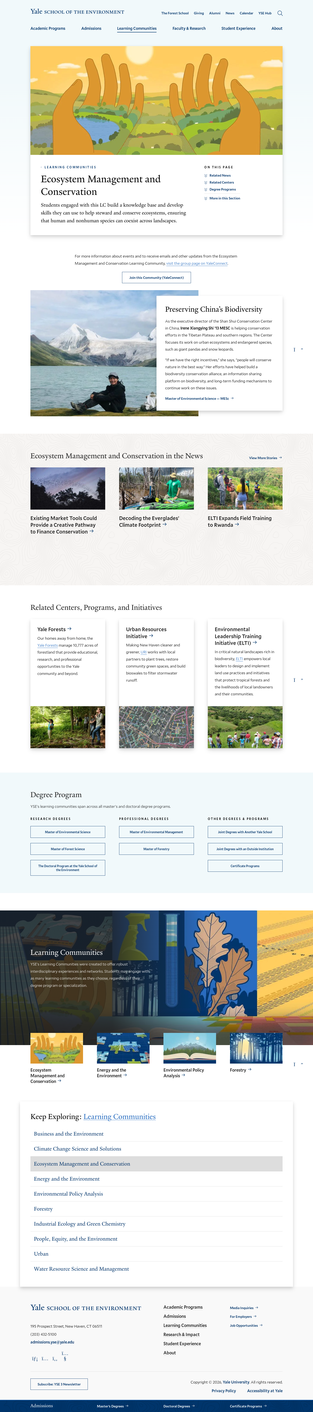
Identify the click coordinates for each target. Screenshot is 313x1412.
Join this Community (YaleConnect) (156, 277)
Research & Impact (181, 1334)
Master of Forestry (156, 849)
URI (144, 651)
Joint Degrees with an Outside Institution (245, 849)
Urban (41, 1253)
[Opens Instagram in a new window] (45, 1358)
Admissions (91, 28)
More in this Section (225, 198)
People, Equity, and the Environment (75, 1238)
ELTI (239, 658)
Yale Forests (51, 629)
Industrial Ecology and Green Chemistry (79, 1223)
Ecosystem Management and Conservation (47, 1075)
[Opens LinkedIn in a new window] (35, 1358)
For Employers (241, 1316)
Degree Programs (223, 189)
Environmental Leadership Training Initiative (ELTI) (238, 636)
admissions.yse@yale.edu (52, 1342)
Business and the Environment (68, 1133)
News (230, 13)
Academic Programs (47, 28)
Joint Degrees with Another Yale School (245, 832)
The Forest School (175, 13)
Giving (199, 13)
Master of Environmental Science (67, 832)
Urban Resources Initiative (146, 632)
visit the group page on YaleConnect (197, 263)
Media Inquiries (242, 1307)
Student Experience (238, 28)
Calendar (246, 13)
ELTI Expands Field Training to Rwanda (240, 521)
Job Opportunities (244, 1325)
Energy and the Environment (111, 1072)
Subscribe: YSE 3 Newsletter (59, 1384)
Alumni (214, 13)
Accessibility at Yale (265, 1390)
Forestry (238, 1070)
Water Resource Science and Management (81, 1268)
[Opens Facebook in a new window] (55, 1358)
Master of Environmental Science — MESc (197, 398)
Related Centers (222, 182)
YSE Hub (264, 13)
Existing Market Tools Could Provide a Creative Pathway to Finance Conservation (63, 525)
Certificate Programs (245, 866)
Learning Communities (136, 28)
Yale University (236, 1382)
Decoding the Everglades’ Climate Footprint (149, 521)
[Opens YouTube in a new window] (65, 1356)
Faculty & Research (189, 28)
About (277, 28)
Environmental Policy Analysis (183, 1072)
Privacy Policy (224, 1390)
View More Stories (263, 457)
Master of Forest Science (68, 849)
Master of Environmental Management (156, 832)
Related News (220, 175)
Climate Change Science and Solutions (77, 1148)
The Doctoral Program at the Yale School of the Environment (67, 868)
